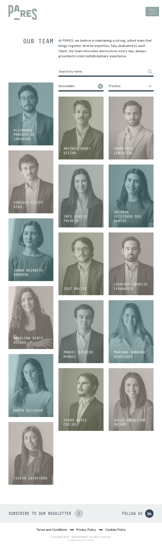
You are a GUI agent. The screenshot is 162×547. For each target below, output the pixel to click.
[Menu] (152, 11)
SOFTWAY (88, 540)
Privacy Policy (86, 530)
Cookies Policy (115, 530)
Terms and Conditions (51, 530)
